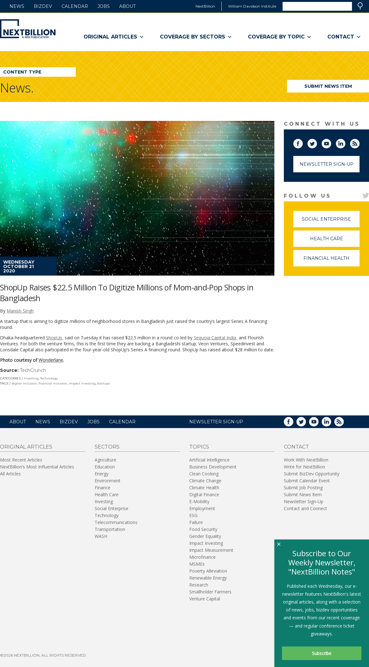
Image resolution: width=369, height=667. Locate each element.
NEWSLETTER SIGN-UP (216, 422)
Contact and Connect (305, 508)
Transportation (110, 529)
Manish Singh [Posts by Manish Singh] (20, 311)
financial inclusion (52, 383)
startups (103, 383)
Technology (49, 378)
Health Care (335, 241)
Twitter (316, 142)
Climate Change (205, 481)
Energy (101, 474)
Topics (199, 447)
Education (105, 467)
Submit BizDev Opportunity (311, 474)
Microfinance (202, 557)
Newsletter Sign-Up (327, 164)
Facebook (302, 142)
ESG (193, 515)
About (127, 6)
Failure (196, 522)
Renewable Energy (208, 578)
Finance (102, 488)
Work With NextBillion (306, 460)
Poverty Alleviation (208, 571)
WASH (101, 536)
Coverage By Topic (280, 36)
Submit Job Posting (303, 488)
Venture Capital (204, 599)
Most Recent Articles (21, 460)
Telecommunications (116, 522)
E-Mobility (199, 501)
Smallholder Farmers (210, 592)
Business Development (213, 467)
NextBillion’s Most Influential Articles (37, 467)
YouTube (318, 423)
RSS (359, 142)
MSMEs (197, 564)
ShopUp (54, 338)
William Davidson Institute (252, 6)
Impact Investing (206, 543)
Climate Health (204, 488)
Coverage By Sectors (196, 36)
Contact (344, 36)
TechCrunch (33, 370)
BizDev (43, 6)
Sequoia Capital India (215, 338)
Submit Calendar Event (307, 481)
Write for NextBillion (304, 467)
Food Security (203, 529)
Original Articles (114, 36)
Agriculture (105, 460)
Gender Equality (205, 536)
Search (360, 6)
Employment (202, 508)
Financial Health (331, 260)
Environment (107, 481)
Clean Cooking (204, 474)
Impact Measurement (211, 550)
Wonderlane (50, 360)
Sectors (107, 447)
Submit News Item (328, 86)
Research (198, 585)
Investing (31, 378)
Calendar (75, 6)
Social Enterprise (331, 221)
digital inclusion (24, 383)
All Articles (10, 474)
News (16, 6)
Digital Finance (204, 494)
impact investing (82, 383)
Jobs (103, 6)
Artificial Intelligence (209, 460)
